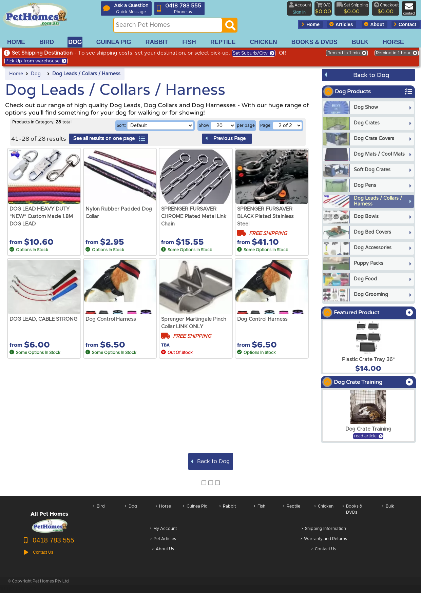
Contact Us (323, 549)
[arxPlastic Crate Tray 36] (368, 346)
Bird (99, 512)
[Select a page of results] (287, 126)
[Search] (230, 27)
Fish (259, 512)
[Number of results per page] (223, 126)
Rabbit (227, 512)
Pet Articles (163, 539)
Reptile (291, 512)
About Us (163, 549)
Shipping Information (324, 529)
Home (16, 74)
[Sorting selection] (160, 126)
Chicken (323, 512)
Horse (163, 512)
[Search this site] (168, 25)
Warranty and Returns (324, 539)
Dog (36, 74)
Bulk (388, 512)
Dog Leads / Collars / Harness (86, 74)
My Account (163, 529)
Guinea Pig (195, 512)
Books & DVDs (352, 512)
